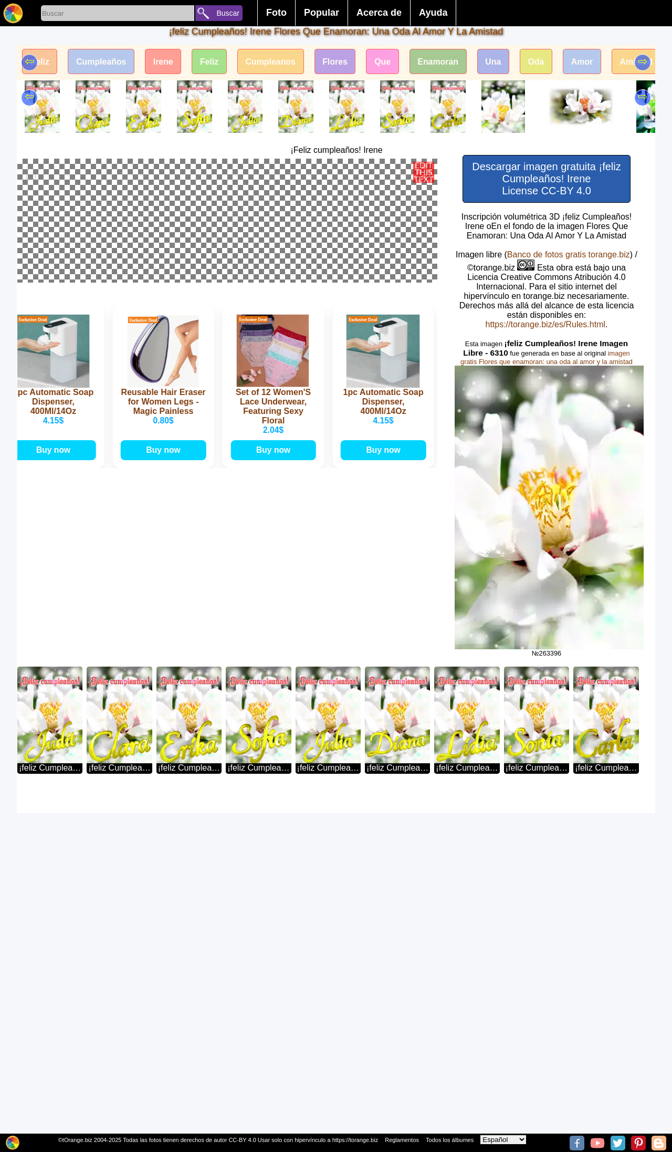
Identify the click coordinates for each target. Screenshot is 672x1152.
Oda (541, 61)
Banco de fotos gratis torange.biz (568, 254)
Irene (164, 61)
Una (498, 61)
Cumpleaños (102, 61)
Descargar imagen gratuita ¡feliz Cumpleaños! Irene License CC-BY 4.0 (546, 178)
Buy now (55, 956)
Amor (588, 61)
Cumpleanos (273, 61)
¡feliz (39, 61)
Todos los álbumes (450, 1140)
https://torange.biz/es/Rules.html (545, 324)
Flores (338, 61)
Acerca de (379, 12)
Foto (276, 12)
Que (386, 61)
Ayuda (433, 12)
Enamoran (442, 61)
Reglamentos (402, 1140)
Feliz (211, 61)
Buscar (227, 13)
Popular (321, 12)
